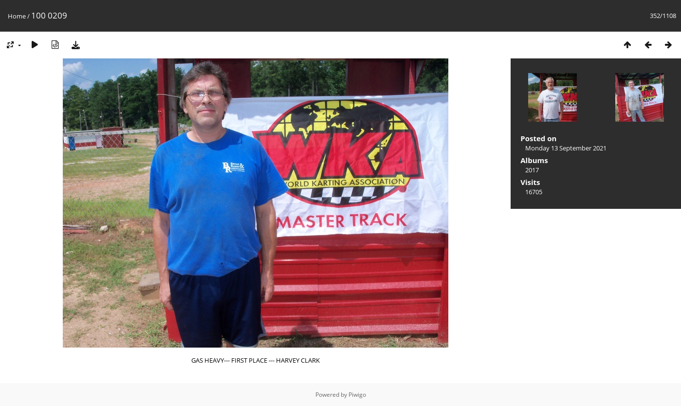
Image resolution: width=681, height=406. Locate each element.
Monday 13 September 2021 (566, 148)
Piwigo (357, 394)
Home (17, 16)
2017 (532, 170)
